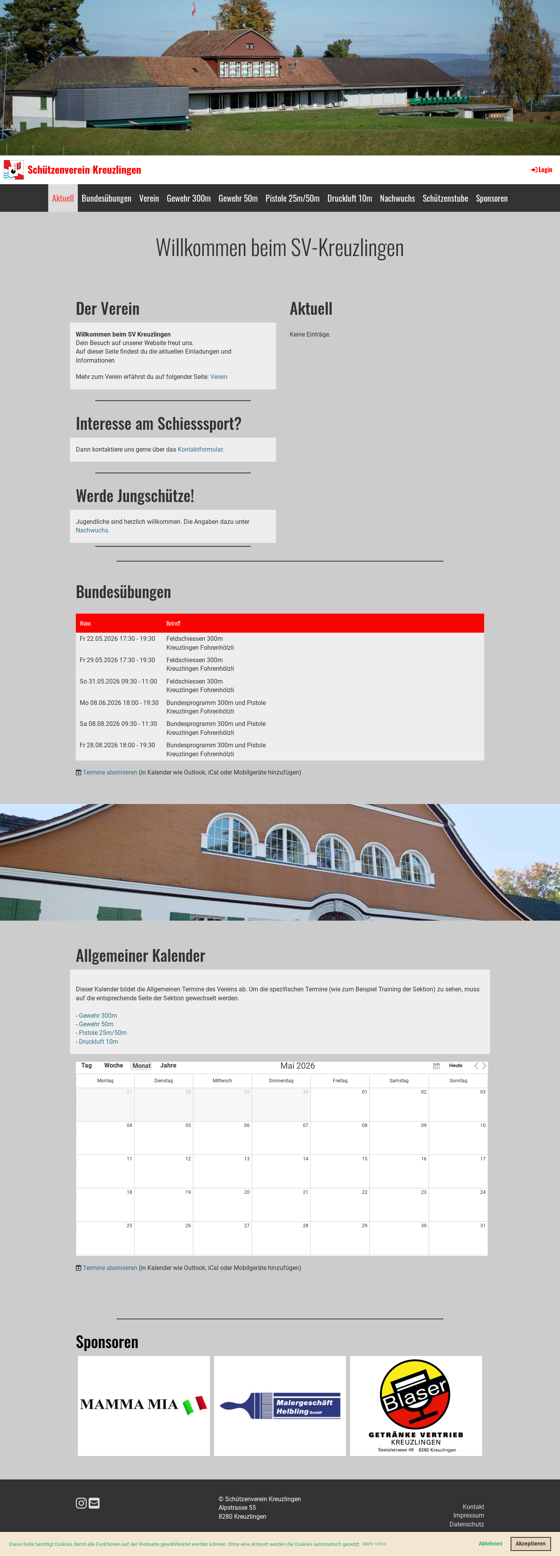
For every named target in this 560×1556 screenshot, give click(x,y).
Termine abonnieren (110, 772)
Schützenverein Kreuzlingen (84, 169)
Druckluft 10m (349, 198)
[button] (476, 1065)
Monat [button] (141, 1065)
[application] (282, 1159)
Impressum (468, 1515)
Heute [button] (455, 1065)
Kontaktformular (200, 449)
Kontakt (473, 1507)
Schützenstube (445, 198)
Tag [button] (86, 1065)
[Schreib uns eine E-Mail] (94, 1503)
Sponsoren (492, 198)
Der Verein (108, 307)
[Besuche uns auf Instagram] (81, 1503)
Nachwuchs (397, 198)
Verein (149, 198)
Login (541, 169)
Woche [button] (113, 1065)
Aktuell (63, 198)
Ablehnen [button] (490, 1543)
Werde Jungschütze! (135, 495)
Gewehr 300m (189, 198)
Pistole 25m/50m (293, 198)
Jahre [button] (168, 1065)
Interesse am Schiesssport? (159, 422)
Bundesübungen (106, 198)
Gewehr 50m (238, 198)
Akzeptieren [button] (531, 1543)
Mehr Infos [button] (374, 1544)
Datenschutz (467, 1524)
